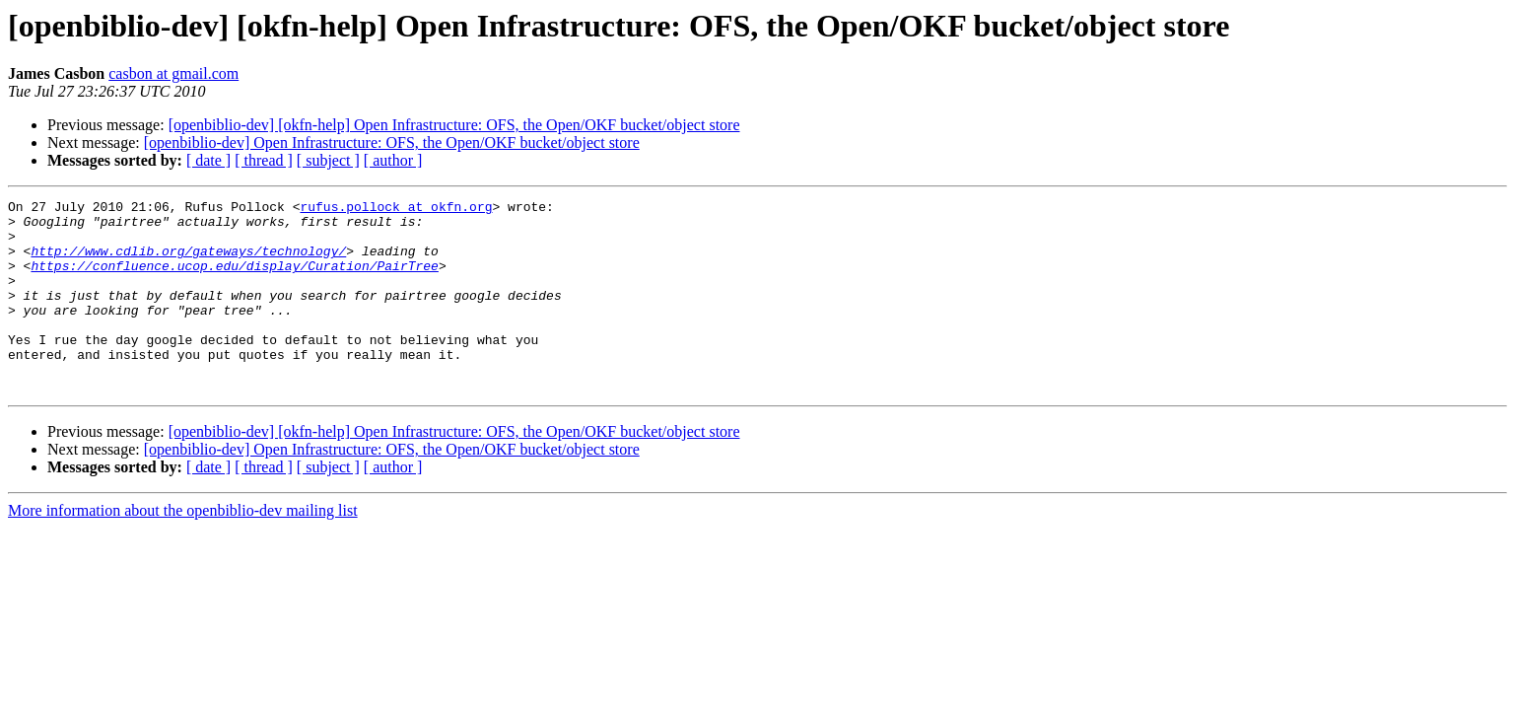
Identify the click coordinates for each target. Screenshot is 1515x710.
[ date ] (208, 160)
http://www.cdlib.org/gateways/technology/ (188, 262)
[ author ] (393, 160)
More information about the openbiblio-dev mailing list (183, 548)
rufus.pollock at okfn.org (396, 209)
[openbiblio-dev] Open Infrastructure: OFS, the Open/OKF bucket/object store (392, 142)
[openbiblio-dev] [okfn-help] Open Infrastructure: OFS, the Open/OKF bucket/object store (454, 124)
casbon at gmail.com (173, 73)
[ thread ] (264, 160)
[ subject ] (328, 160)
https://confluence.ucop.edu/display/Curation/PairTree (234, 280)
